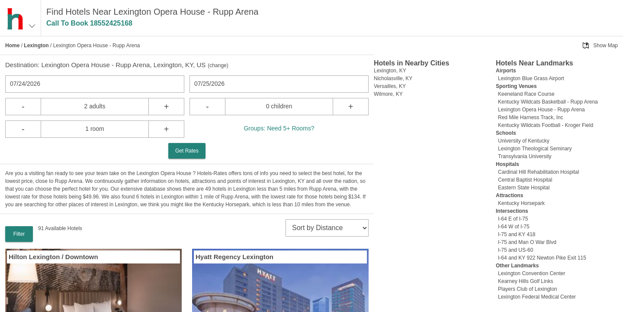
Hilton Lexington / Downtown (53, 256)
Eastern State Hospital (523, 188)
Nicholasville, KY (393, 78)
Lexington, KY (390, 71)
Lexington (36, 45)
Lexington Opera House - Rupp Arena (541, 110)
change (217, 65)
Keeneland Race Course (526, 94)
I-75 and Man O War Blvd (527, 242)
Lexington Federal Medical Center (537, 297)
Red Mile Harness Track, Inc (530, 117)
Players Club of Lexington (527, 289)
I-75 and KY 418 (517, 234)
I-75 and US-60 (515, 250)
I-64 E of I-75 (513, 219)
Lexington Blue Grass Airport (531, 78)
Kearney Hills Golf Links (525, 281)
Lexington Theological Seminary (535, 149)
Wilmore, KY (388, 94)
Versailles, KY (390, 86)
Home (12, 45)
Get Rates (187, 151)
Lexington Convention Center (531, 273)
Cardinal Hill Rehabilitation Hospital (538, 172)
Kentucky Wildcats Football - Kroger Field (545, 125)
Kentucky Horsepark (521, 203)
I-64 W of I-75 (514, 227)
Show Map (605, 45)
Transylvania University (525, 156)
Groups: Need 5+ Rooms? (279, 128)
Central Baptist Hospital (525, 180)
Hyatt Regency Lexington (234, 256)
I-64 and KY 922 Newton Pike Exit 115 (542, 258)
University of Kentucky (523, 141)
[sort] (327, 228)
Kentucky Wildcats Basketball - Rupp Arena (548, 102)
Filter (19, 234)
